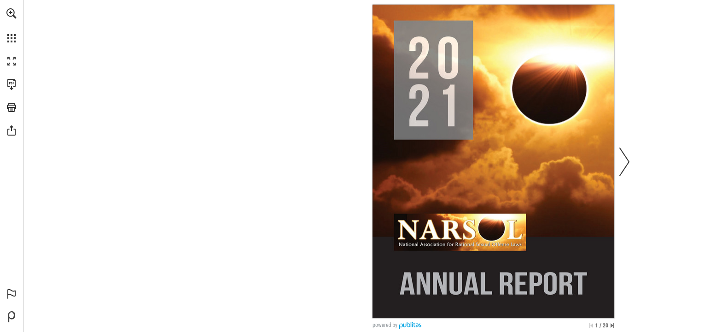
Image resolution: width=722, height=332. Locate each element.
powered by (385, 325)
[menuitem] (11, 25)
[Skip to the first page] (591, 325)
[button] (11, 13)
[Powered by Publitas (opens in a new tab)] (11, 316)
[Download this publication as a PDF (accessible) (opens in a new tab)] (11, 84)
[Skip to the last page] (612, 325)
